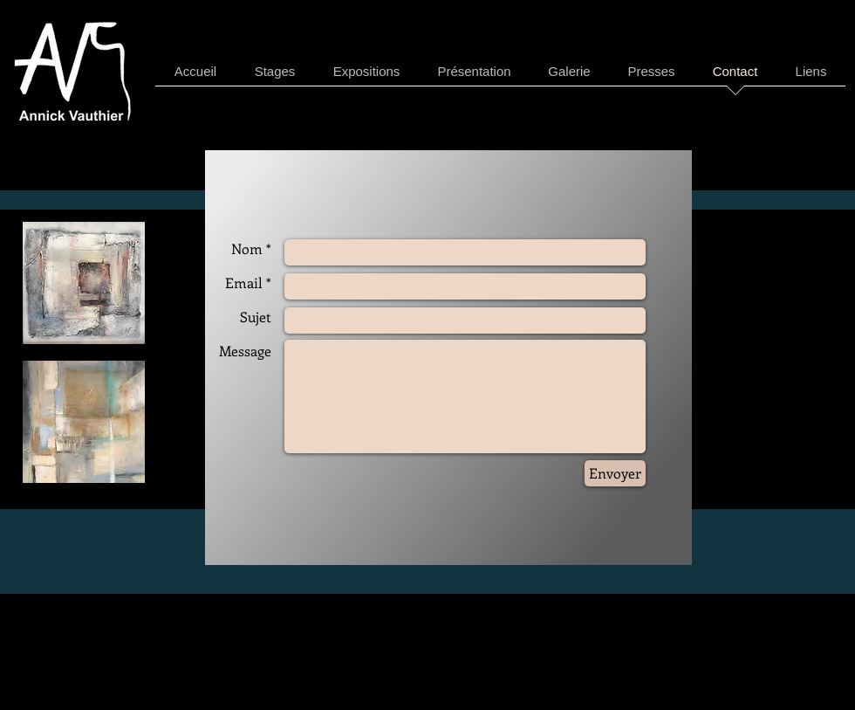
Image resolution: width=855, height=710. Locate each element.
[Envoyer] (615, 473)
